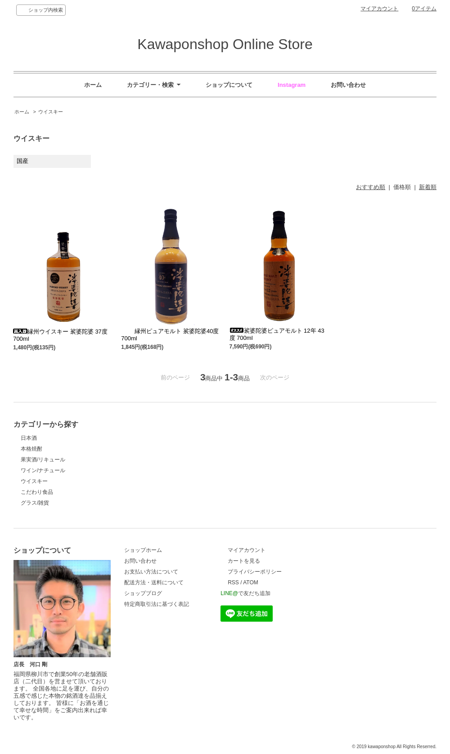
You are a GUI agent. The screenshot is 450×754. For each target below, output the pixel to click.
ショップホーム (143, 550)
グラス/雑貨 (35, 503)
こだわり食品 (37, 492)
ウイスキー (50, 111)
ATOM (250, 582)
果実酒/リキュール (43, 459)
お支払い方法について (151, 572)
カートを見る (244, 561)
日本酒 (29, 438)
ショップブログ (143, 593)
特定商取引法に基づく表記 (156, 604)
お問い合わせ (140, 561)
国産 (22, 161)
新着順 (427, 187)
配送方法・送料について (154, 582)
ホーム (21, 111)
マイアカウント (379, 8)
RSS (233, 582)
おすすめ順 (370, 187)
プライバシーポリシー (255, 572)
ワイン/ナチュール (43, 470)
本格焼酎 (31, 449)
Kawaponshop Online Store (224, 44)
